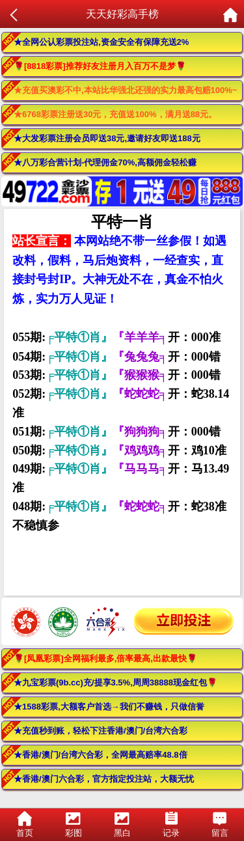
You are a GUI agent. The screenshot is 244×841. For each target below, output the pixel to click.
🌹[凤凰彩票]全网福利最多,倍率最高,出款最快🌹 (105, 658)
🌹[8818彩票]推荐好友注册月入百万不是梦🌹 (100, 66)
